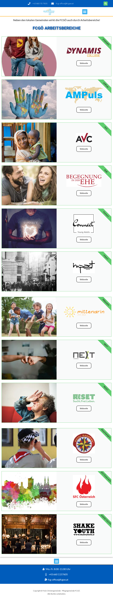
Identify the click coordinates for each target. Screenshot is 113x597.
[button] (106, 4)
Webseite (84, 63)
